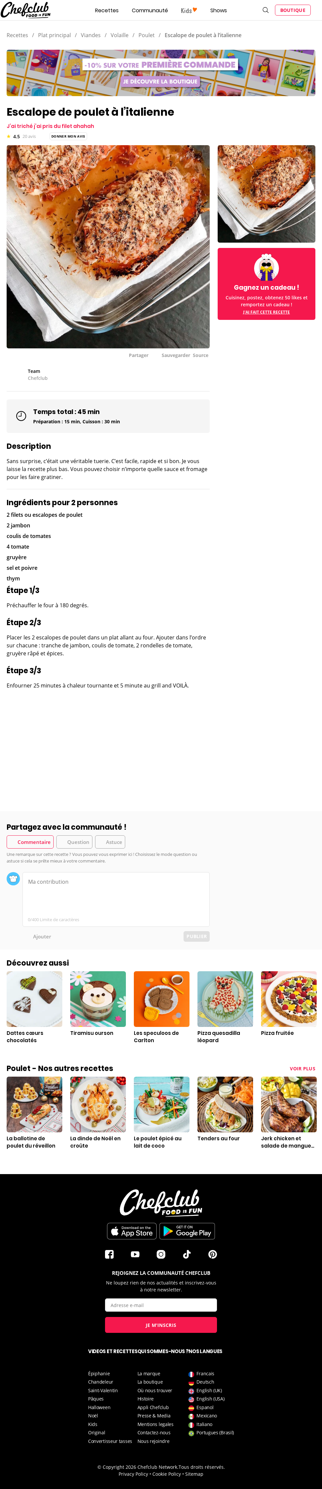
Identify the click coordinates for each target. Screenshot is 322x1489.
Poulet (146, 35)
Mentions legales (155, 1424)
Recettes (107, 10)
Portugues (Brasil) (211, 1432)
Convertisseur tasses (110, 1441)
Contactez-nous (154, 1432)
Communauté (150, 10)
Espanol (200, 1407)
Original (96, 1432)
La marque (148, 1373)
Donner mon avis (68, 136)
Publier (197, 936)
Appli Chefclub (153, 1407)
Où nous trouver (155, 1390)
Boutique (292, 10)
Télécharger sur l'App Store (132, 1231)
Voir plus (302, 1068)
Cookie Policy (166, 1474)
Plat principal (54, 35)
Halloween (99, 1407)
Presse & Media (154, 1415)
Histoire (145, 1399)
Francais (201, 1373)
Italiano (200, 1424)
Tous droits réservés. (202, 1467)
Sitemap (194, 1474)
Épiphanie (99, 1373)
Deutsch (201, 1382)
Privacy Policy (133, 1474)
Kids (92, 1424)
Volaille (120, 35)
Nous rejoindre (153, 1441)
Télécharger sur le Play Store (187, 1231)
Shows (218, 10)
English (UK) (205, 1390)
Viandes (91, 35)
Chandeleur (100, 1382)
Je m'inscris (161, 1325)
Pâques (96, 1399)
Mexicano (202, 1415)
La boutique (150, 1382)
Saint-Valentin (103, 1390)
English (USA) (206, 1399)
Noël (93, 1415)
